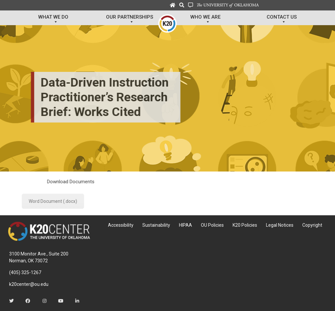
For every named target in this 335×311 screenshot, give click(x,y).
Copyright (312, 225)
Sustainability (156, 225)
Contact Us (282, 19)
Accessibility (120, 225)
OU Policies (212, 225)
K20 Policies (245, 225)
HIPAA (185, 225)
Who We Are (205, 19)
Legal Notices (279, 225)
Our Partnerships (129, 19)
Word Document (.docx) (101, 201)
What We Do (53, 19)
